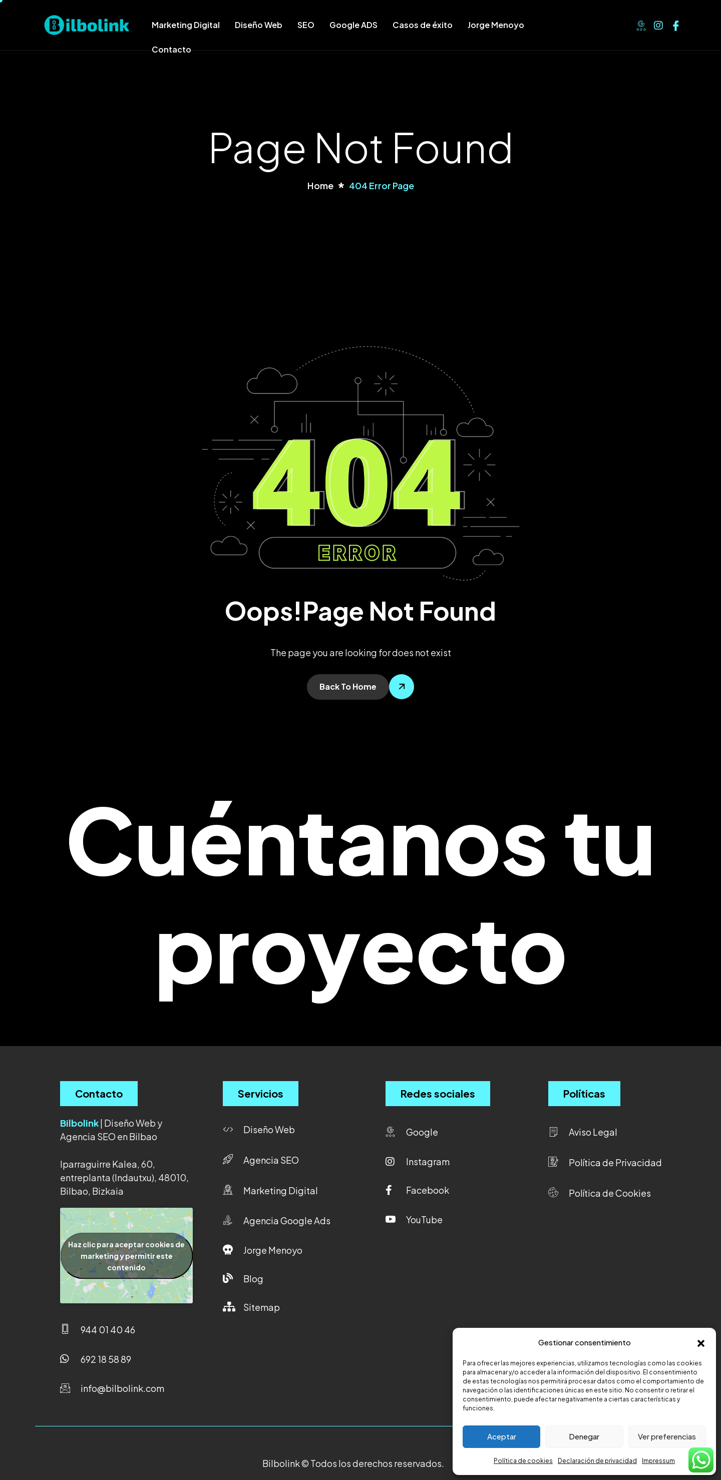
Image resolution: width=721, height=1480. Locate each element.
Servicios (260, 1093)
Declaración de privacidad (597, 1460)
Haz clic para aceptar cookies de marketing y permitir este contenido (126, 1255)
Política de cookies (523, 1460)
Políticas (584, 1093)
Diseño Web (258, 25)
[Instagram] (658, 24)
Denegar (584, 1436)
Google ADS (353, 25)
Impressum (658, 1460)
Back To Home (348, 686)
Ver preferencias (667, 1436)
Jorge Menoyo (496, 25)
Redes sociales (438, 1093)
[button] (701, 1342)
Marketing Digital (186, 25)
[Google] (641, 24)
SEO (305, 25)
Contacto (171, 49)
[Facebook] (676, 24)
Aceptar (501, 1436)
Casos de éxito (423, 25)
